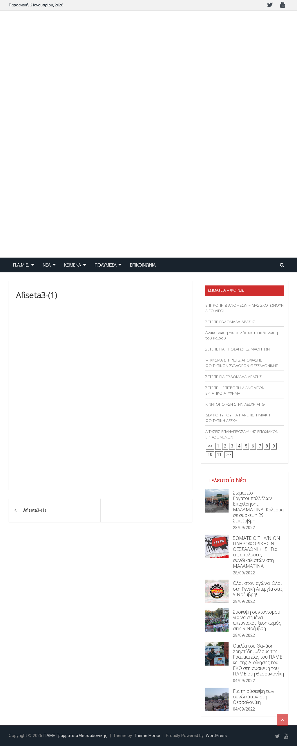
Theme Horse (147, 735)
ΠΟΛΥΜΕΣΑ (105, 265)
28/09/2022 (244, 527)
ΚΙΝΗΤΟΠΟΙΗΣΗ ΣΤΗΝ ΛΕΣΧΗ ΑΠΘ (235, 404)
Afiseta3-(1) (34, 510)
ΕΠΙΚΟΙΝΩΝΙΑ (142, 265)
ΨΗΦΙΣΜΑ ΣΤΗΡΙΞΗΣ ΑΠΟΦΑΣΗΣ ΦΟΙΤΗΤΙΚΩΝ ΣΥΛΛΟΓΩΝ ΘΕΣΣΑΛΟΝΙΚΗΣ (241, 362)
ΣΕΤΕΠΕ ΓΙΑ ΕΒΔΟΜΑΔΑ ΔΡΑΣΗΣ (233, 376)
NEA (46, 265)
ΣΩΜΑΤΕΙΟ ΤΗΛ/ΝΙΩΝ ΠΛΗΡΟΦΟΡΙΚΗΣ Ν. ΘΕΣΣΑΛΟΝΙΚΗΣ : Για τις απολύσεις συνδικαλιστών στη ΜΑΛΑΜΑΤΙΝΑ (256, 552)
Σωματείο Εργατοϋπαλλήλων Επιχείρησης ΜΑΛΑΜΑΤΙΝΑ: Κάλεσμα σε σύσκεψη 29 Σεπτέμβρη (258, 507)
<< (210, 446)
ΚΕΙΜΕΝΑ (72, 265)
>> (228, 454)
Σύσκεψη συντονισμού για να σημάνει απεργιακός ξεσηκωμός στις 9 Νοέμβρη (257, 620)
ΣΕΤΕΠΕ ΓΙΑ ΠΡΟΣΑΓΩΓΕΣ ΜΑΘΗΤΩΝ (237, 349)
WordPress (216, 735)
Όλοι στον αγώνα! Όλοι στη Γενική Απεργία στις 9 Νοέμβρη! (258, 588)
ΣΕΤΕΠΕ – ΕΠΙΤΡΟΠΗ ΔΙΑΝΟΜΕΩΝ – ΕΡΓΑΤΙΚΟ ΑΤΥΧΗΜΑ (236, 390)
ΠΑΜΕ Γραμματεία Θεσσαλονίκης (75, 735)
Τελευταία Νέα (227, 480)
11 (219, 454)
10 (210, 454)
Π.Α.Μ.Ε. (21, 265)
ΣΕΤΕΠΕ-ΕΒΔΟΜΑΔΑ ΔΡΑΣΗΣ (230, 321)
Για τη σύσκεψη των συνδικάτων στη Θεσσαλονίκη (253, 696)
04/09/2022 (244, 680)
